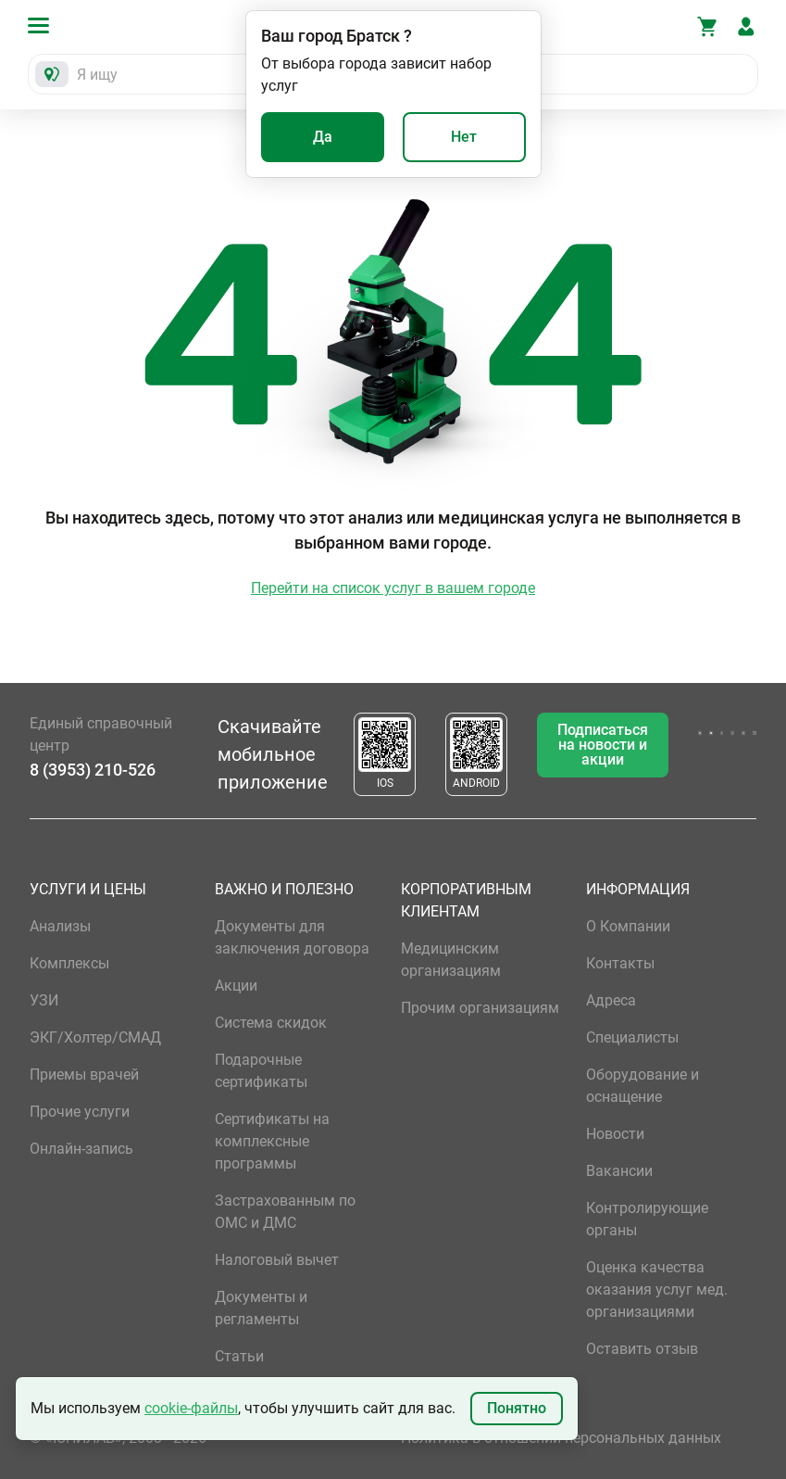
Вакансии (619, 1171)
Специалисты (632, 1037)
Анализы (60, 926)
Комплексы (69, 963)
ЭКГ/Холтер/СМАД (95, 1037)
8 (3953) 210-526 (93, 769)
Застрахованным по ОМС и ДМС (285, 1212)
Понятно (516, 1408)
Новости (615, 1134)
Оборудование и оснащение (642, 1086)
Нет (464, 136)
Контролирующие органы (647, 1219)
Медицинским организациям (451, 960)
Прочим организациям (480, 1008)
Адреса (611, 1000)
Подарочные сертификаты (261, 1071)
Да (322, 136)
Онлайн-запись (81, 1148)
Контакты (620, 963)
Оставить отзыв (642, 1349)
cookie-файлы (191, 1408)
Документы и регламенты (261, 1308)
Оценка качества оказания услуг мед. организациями (657, 1289)
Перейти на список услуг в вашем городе (393, 588)
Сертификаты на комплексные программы (272, 1141)
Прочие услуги (80, 1111)
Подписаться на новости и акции (602, 744)
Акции (236, 985)
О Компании (628, 926)
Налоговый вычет (277, 1260)
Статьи (239, 1356)
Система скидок (271, 1022)
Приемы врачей (84, 1074)
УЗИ (44, 1000)
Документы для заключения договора (292, 937)
